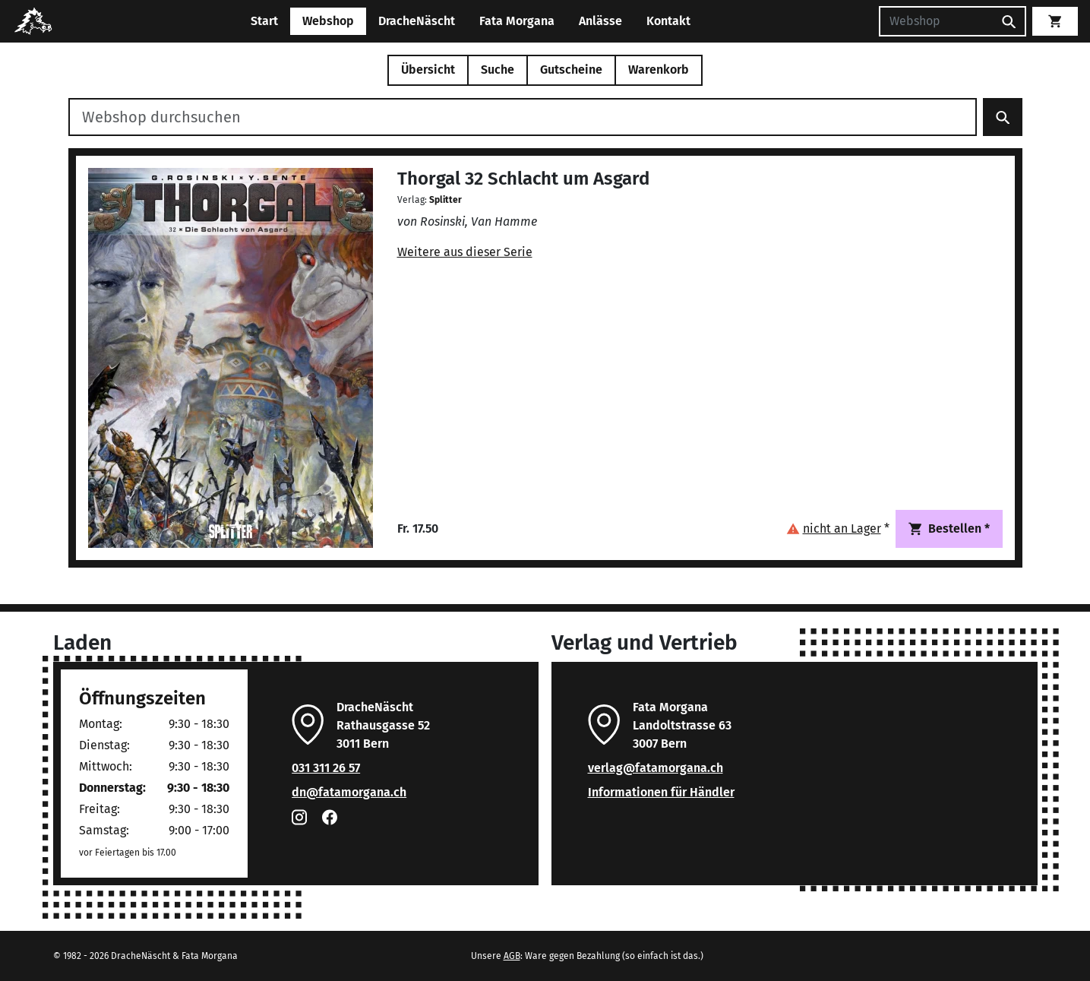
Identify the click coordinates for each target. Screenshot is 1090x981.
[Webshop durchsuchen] (522, 117)
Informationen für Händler (661, 792)
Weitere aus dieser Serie (464, 252)
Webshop (328, 21)
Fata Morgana (516, 21)
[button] (837, 528)
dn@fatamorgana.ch (349, 792)
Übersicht (428, 69)
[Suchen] (936, 21)
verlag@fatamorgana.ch (655, 768)
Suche (497, 69)
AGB (512, 956)
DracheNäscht (416, 21)
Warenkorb (658, 69)
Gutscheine (571, 69)
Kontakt (668, 21)
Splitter (445, 200)
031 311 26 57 (326, 768)
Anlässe (600, 21)
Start (264, 21)
